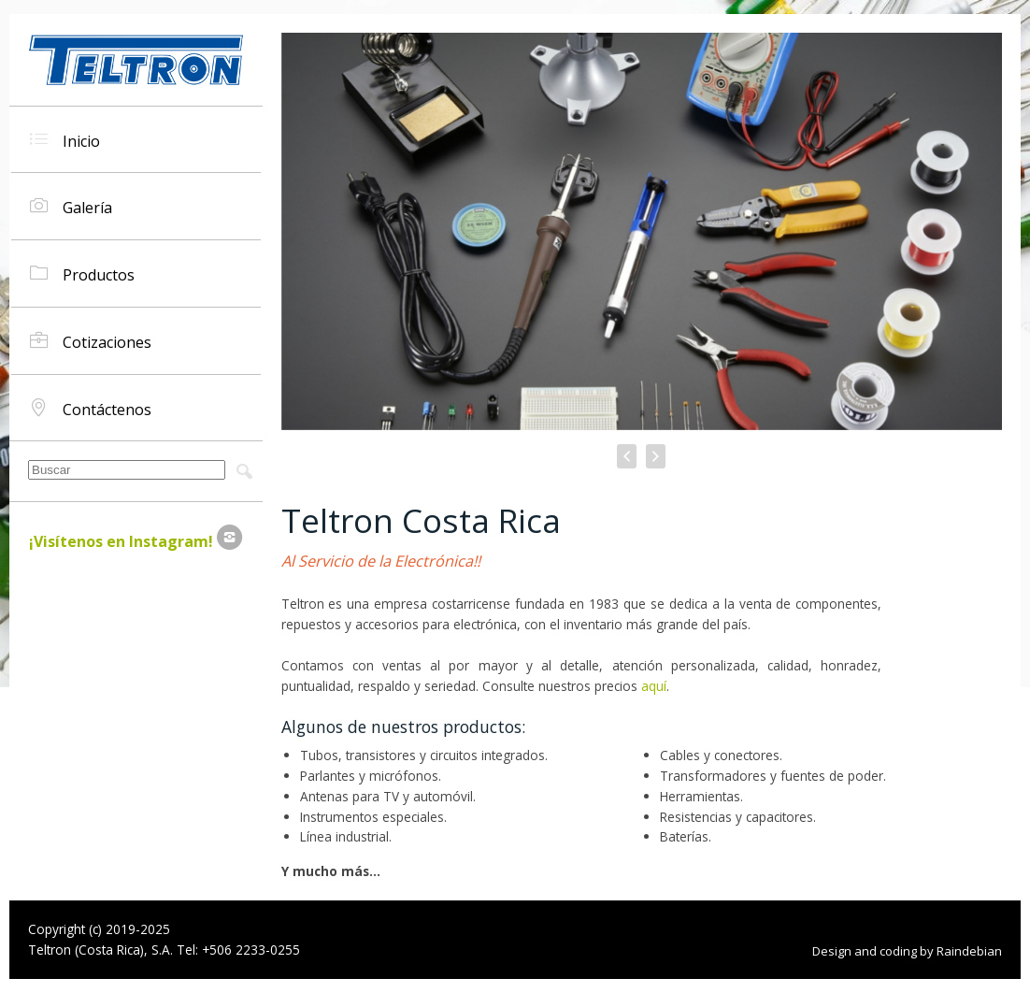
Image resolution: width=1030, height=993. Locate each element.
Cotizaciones (90, 340)
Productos (82, 273)
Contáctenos (90, 408)
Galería (71, 206)
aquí (653, 686)
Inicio (65, 139)
